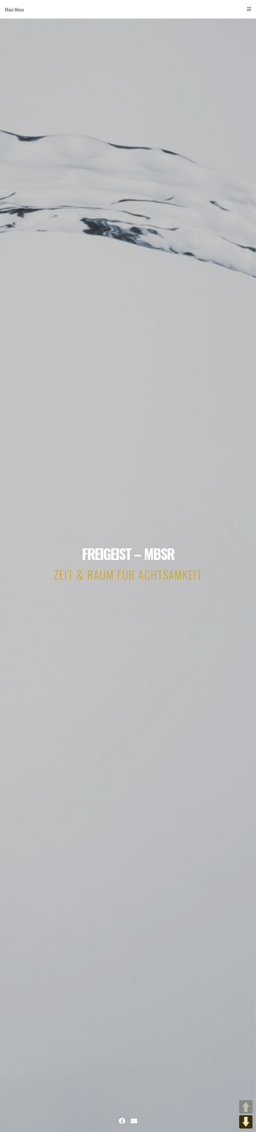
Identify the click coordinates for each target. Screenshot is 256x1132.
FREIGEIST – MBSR (128, 553)
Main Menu (128, 9)
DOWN (245, 1122)
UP (245, 1106)
